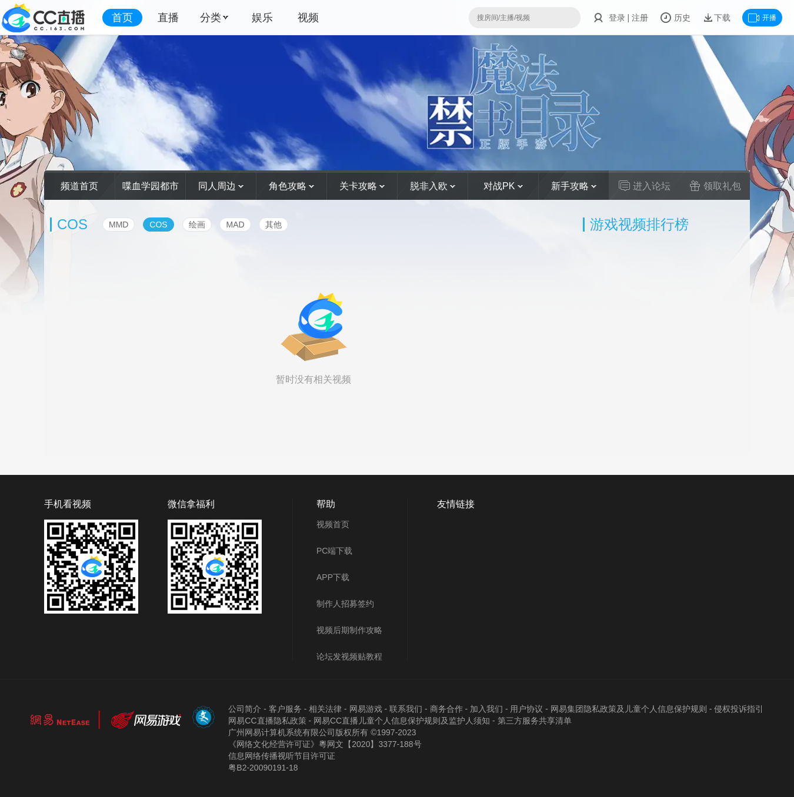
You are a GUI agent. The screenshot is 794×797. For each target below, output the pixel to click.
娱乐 (262, 18)
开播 (762, 17)
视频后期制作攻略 (349, 630)
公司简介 (244, 709)
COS (158, 224)
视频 (308, 18)
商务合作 (446, 709)
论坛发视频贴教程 (349, 656)
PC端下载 (334, 551)
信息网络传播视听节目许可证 (281, 756)
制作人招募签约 (345, 604)
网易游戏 (365, 709)
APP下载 (332, 577)
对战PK (503, 186)
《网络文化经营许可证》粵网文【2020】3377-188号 (324, 744)
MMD (118, 224)
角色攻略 (291, 186)
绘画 (197, 224)
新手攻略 (573, 186)
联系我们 (405, 709)
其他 (273, 224)
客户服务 (285, 709)
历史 (675, 17)
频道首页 (79, 186)
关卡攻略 (362, 186)
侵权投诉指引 (738, 709)
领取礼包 (715, 185)
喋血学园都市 (150, 186)
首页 (122, 18)
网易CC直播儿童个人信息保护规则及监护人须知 (401, 720)
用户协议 (526, 709)
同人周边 (220, 186)
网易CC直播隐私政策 (267, 720)
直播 (168, 18)
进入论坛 (644, 185)
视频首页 (332, 524)
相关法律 (325, 709)
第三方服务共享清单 (535, 720)
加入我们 (486, 709)
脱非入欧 (432, 186)
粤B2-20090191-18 (263, 767)
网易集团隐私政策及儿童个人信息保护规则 (629, 709)
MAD (235, 224)
